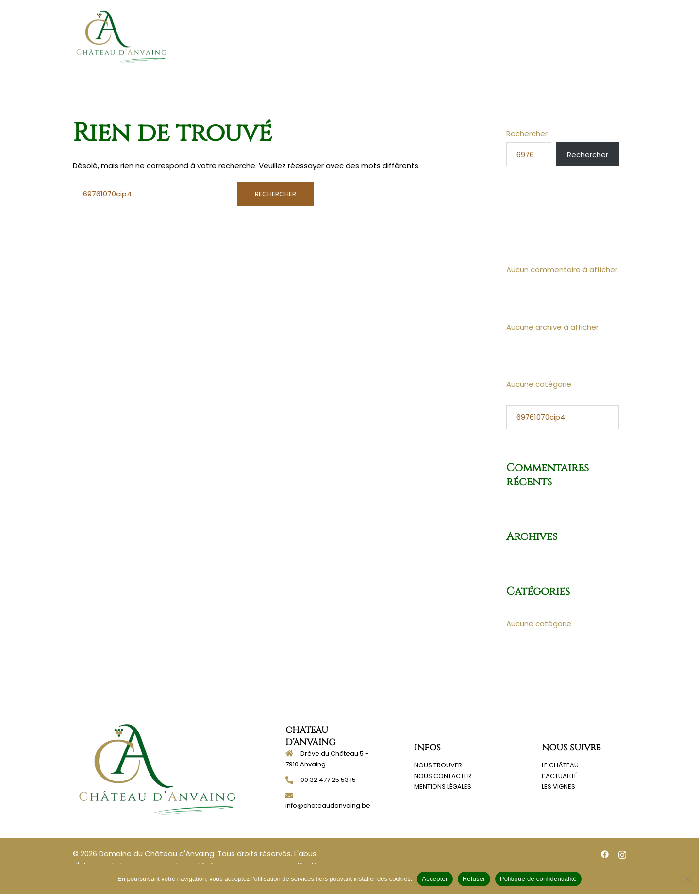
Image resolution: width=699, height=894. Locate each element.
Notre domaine (429, 36)
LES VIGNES (558, 786)
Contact (589, 36)
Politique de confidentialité (538, 878)
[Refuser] (687, 879)
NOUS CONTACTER (442, 775)
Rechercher (527, 134)
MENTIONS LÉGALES (442, 786)
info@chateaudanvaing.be (327, 805)
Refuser (474, 878)
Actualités (541, 36)
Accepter (435, 878)
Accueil (313, 36)
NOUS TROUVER (438, 765)
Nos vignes (490, 36)
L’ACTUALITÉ (559, 775)
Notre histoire (364, 36)
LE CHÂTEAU (560, 765)
